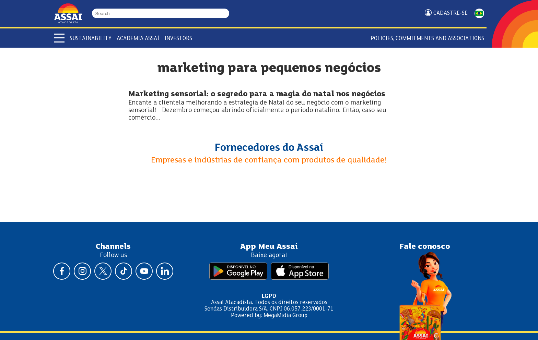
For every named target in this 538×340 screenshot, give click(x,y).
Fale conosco (424, 247)
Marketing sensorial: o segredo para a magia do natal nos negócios (256, 94)
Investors (178, 38)
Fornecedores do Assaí (269, 148)
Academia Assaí (138, 38)
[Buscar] (226, 13)
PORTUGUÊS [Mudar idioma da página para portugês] (479, 13)
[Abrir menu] (59, 38)
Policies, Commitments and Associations (427, 38)
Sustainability (91, 38)
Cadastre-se (450, 13)
